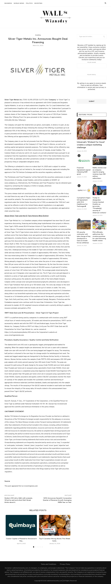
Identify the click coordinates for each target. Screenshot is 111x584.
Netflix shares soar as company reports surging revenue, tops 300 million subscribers (99, 173)
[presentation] (93, 95)
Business (8, 3)
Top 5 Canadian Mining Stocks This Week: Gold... (54, 540)
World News (19, 3)
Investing (38, 3)
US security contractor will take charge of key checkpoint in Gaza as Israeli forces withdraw (83, 237)
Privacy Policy (65, 564)
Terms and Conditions (48, 564)
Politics (29, 3)
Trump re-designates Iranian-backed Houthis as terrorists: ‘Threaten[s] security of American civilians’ (99, 205)
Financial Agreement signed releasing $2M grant (83, 171)
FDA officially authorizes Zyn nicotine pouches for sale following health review (99, 236)
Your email (91, 77)
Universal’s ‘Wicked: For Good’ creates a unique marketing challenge (91, 145)
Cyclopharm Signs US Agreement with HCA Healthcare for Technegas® (83, 202)
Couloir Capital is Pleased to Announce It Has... (21, 540)
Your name (91, 65)
